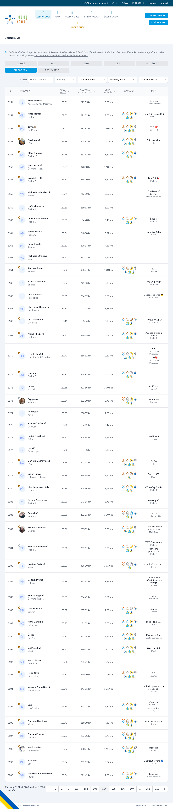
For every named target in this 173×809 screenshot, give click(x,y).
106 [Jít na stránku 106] (123, 788)
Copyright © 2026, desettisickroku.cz (22, 805)
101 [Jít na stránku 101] (76, 788)
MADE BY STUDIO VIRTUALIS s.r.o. (152, 805)
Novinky (152, 3)
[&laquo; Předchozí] (49, 789)
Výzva (125, 3)
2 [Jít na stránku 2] (61, 788)
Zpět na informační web (96, 3)
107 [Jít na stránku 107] (132, 788)
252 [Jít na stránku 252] (148, 788)
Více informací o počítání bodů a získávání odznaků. (61, 55)
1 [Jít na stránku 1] (55, 788)
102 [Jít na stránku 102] (86, 788)
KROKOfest (138, 3)
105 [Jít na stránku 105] (113, 788)
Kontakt (164, 3)
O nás (115, 3)
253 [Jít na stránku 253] (157, 788)
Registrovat (156, 15)
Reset (23, 79)
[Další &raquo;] (165, 789)
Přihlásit (158, 22)
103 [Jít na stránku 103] (95, 788)
